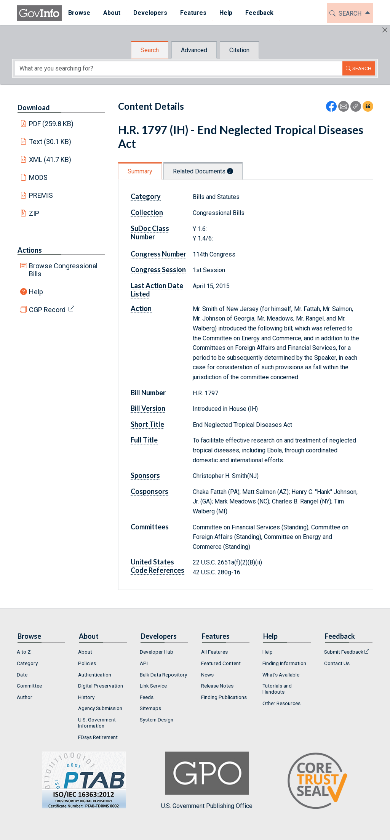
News (207, 675)
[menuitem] (79, 13)
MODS (38, 177)
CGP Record (47, 310)
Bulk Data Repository (163, 675)
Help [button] (225, 12)
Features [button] (193, 12)
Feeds (146, 697)
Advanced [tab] (194, 50)
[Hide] (385, 30)
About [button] (111, 12)
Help (36, 292)
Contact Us (337, 663)
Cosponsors (149, 491)
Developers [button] (150, 12)
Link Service (153, 686)
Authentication (94, 675)
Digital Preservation (100, 686)
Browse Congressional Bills (63, 270)
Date (22, 675)
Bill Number (148, 392)
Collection (147, 212)
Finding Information (284, 663)
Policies (87, 663)
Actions (30, 250)
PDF (51, 124)
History (86, 697)
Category (146, 196)
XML (50, 159)
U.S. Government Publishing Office (207, 780)
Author (24, 697)
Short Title (147, 424)
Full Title (144, 440)
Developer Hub (156, 652)
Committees (150, 527)
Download (34, 107)
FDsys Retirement (98, 737)
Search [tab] (150, 50)
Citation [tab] (239, 50)
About (85, 652)
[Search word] (178, 68)
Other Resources (281, 703)
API (144, 663)
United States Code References (157, 566)
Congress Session (158, 269)
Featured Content (221, 663)
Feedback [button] (259, 12)
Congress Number (158, 254)
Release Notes (217, 686)
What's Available (280, 675)
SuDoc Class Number (150, 232)
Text (50, 142)
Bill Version (148, 408)
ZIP (34, 213)
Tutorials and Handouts (277, 689)
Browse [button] (79, 12)
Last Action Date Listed (157, 289)
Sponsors (145, 475)
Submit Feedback (343, 652)
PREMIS (41, 195)
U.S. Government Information (97, 723)
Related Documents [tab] (203, 171)
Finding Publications (224, 697)
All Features (214, 652)
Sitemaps (150, 708)
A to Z (24, 652)
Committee (29, 686)
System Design (156, 720)
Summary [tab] (140, 171)
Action (141, 308)
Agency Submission (100, 708)
